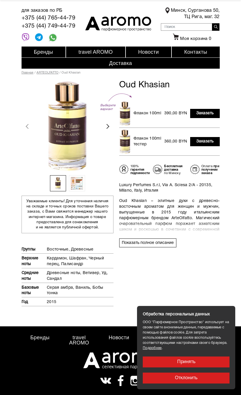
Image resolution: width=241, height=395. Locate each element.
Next (107, 126)
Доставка (120, 63)
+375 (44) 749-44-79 (48, 26)
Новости (148, 52)
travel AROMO (95, 52)
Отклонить (186, 378)
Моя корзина (191, 39)
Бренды (43, 52)
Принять (186, 362)
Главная (28, 72)
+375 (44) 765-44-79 (48, 18)
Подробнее (152, 348)
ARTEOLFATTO (47, 72)
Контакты (195, 52)
